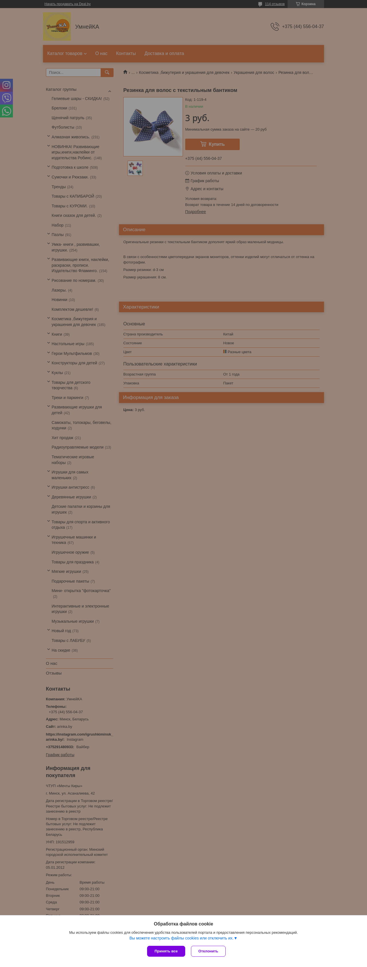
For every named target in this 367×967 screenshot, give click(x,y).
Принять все (166, 951)
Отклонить (208, 951)
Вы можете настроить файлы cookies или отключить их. (181, 938)
